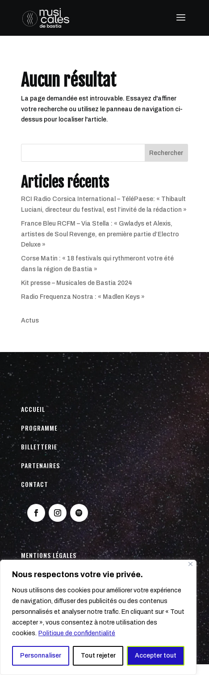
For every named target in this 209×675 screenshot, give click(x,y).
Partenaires (40, 465)
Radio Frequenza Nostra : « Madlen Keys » (83, 296)
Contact (34, 484)
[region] (98, 617)
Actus (30, 320)
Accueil (33, 409)
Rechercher (166, 153)
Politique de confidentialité (76, 633)
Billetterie (39, 446)
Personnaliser (40, 655)
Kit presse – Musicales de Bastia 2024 (76, 283)
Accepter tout (155, 655)
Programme (39, 427)
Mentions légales (48, 555)
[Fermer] (190, 564)
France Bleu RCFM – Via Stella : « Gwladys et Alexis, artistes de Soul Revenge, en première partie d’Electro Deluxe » (100, 234)
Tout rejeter (98, 655)
